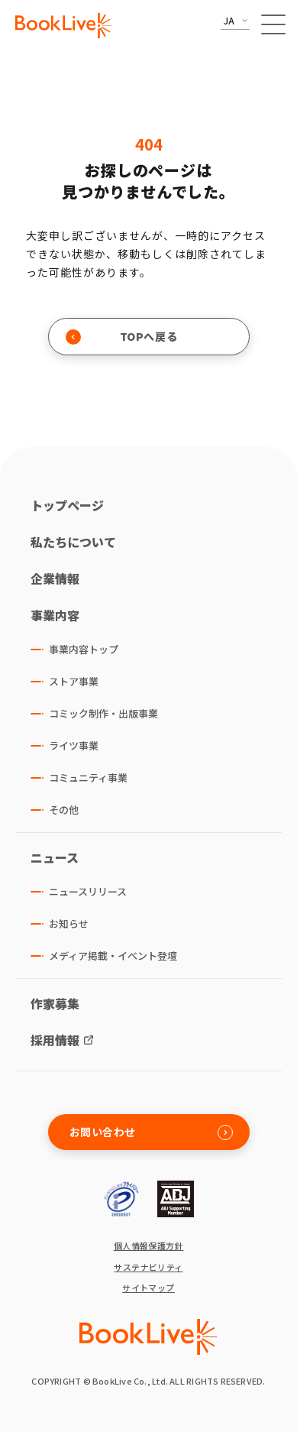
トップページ (67, 505)
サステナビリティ (148, 1267)
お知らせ (69, 923)
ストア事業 (73, 681)
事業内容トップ (83, 649)
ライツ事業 (73, 745)
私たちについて (73, 542)
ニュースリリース (88, 891)
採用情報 (55, 1040)
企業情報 (55, 578)
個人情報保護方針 (149, 1246)
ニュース (55, 857)
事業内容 (55, 615)
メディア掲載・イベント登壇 (113, 955)
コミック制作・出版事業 (103, 713)
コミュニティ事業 (88, 777)
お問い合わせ (151, 1132)
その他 (64, 809)
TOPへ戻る (122, 337)
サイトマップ (148, 1288)
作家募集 (55, 1003)
